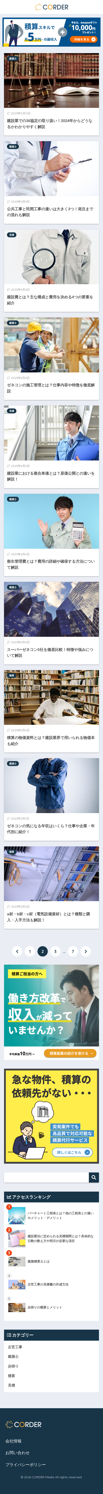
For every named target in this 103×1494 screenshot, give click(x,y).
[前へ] (17, 951)
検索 (94, 1177)
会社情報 (13, 1441)
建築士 (13, 58)
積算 (11, 675)
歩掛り (13, 1366)
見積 (11, 234)
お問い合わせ (17, 1453)
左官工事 (15, 1347)
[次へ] (86, 951)
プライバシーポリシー (25, 1464)
